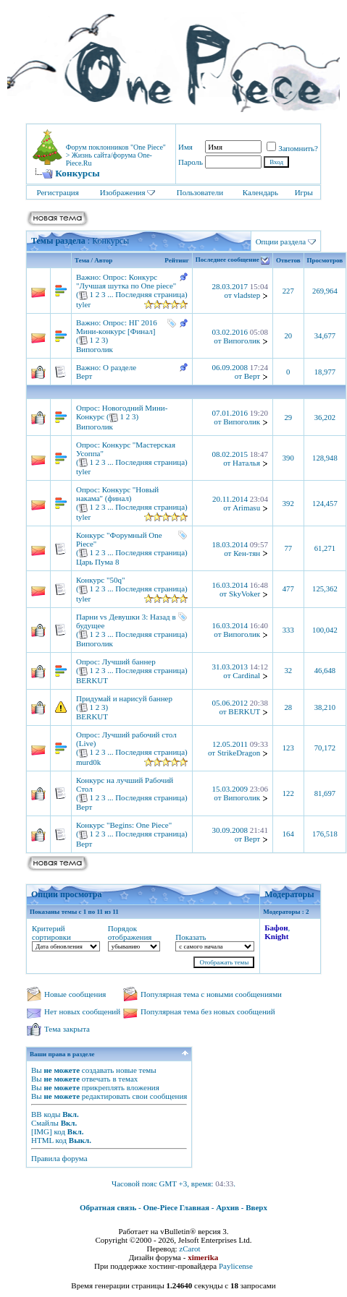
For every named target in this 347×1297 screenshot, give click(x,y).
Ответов (288, 260)
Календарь (260, 192)
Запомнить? (292, 148)
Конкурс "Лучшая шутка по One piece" (126, 281)
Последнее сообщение (227, 260)
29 (288, 417)
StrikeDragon (238, 752)
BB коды (45, 1114)
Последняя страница (150, 294)
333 (288, 630)
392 (288, 504)
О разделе (119, 367)
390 (288, 458)
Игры (304, 192)
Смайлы (45, 1122)
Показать (190, 937)
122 (288, 793)
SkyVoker (244, 593)
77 (288, 548)
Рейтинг (176, 260)
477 (288, 589)
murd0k (88, 762)
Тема (82, 260)
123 (288, 748)
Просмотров (325, 260)
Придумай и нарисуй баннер (124, 698)
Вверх (256, 1207)
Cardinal (246, 675)
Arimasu (246, 507)
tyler (83, 304)
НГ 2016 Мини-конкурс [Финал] (116, 326)
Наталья (246, 462)
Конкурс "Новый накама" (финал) (117, 493)
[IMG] (41, 1131)
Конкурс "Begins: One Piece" (124, 825)
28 (288, 707)
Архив (227, 1207)
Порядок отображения (130, 932)
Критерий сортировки (51, 932)
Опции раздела (281, 241)
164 (288, 834)
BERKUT (92, 680)
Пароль (190, 162)
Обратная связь (108, 1207)
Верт (84, 376)
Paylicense (236, 1266)
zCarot (189, 1248)
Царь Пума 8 (97, 561)
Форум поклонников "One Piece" (116, 147)
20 (288, 336)
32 (288, 671)
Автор (103, 260)
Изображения (123, 192)
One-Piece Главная (176, 1207)
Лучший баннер (129, 661)
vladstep (246, 295)
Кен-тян (246, 553)
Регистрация (57, 192)
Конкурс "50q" (100, 579)
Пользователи (200, 192)
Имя (185, 146)
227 (288, 291)
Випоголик (94, 349)
